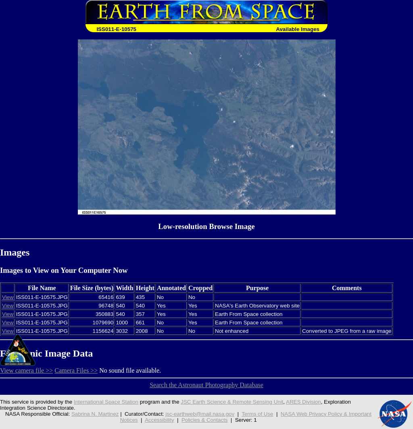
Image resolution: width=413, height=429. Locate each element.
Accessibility (159, 420)
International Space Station (106, 402)
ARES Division (303, 402)
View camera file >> (26, 370)
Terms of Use (257, 414)
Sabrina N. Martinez (95, 414)
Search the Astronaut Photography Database (206, 385)
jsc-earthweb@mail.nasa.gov (199, 414)
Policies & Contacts (204, 420)
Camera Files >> (76, 370)
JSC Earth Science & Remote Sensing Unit (232, 402)
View (8, 297)
